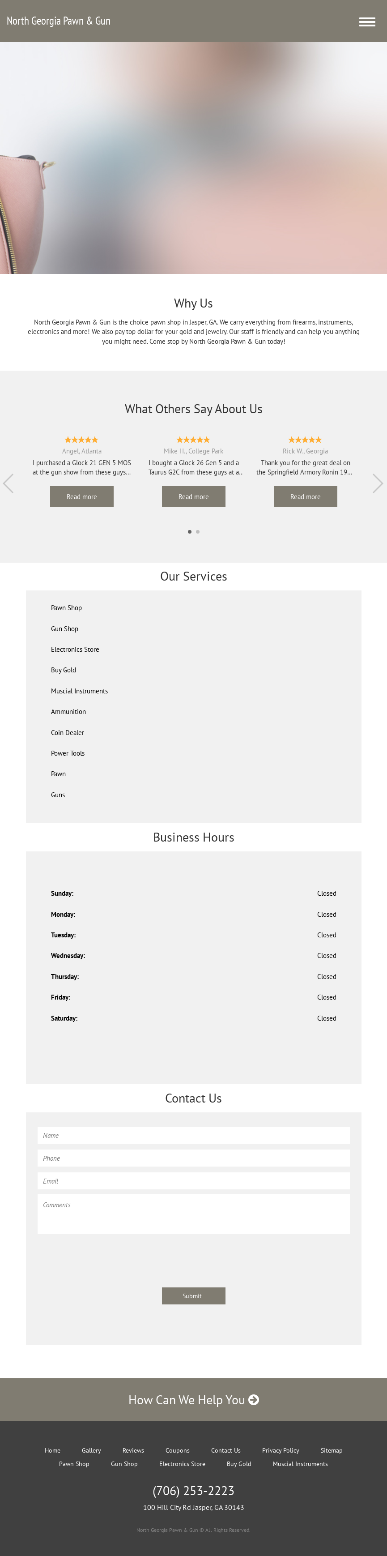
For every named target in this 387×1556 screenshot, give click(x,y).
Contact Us (226, 1450)
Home (52, 1450)
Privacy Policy (280, 1450)
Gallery (91, 1450)
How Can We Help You (193, 1399)
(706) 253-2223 (193, 1490)
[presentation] (106, 1256)
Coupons (178, 1450)
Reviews (133, 1450)
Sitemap (332, 1450)
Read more (82, 496)
